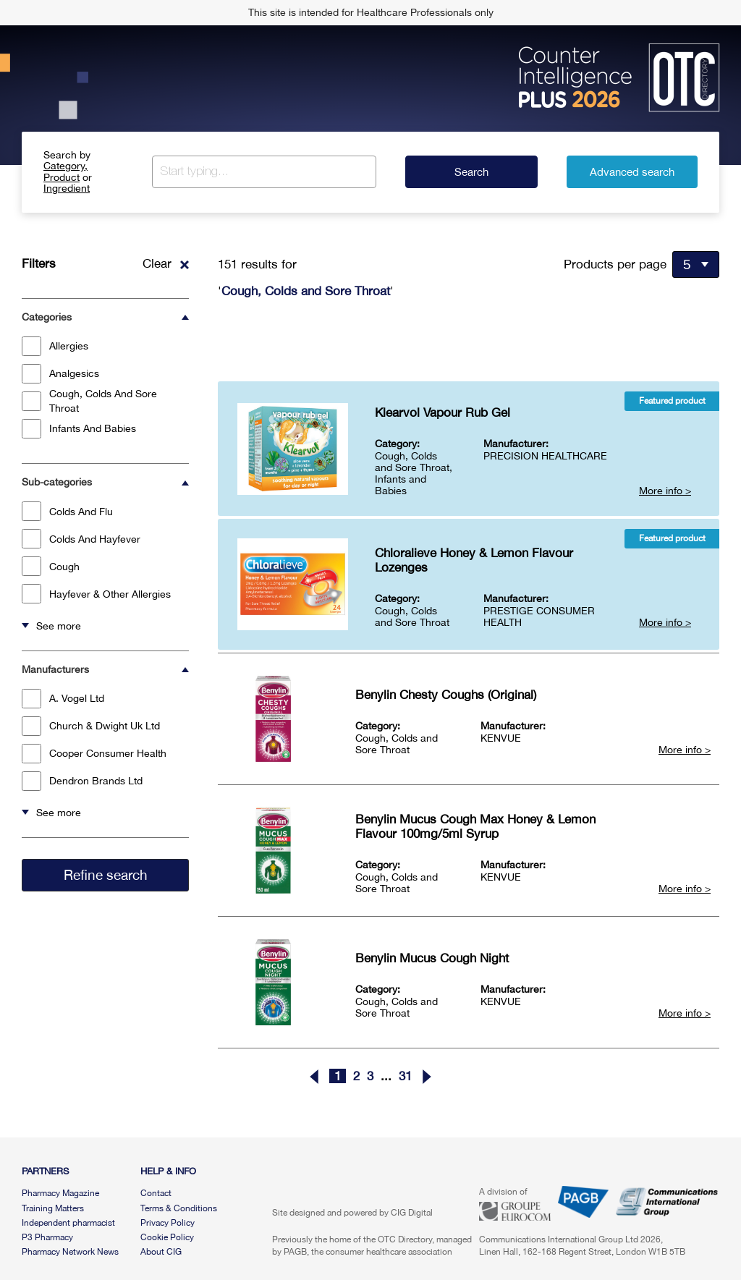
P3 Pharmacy (47, 1237)
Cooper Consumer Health (94, 753)
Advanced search (632, 172)
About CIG (161, 1252)
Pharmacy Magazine (60, 1193)
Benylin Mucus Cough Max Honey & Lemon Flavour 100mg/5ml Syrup (475, 826)
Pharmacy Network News (70, 1252)
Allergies (55, 346)
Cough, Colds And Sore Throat (89, 401)
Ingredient (66, 188)
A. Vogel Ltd (63, 698)
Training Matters (53, 1208)
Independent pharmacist (68, 1223)
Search (471, 172)
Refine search (106, 875)
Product (61, 177)
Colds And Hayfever (81, 538)
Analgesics (60, 373)
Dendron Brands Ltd (82, 781)
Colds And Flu (67, 511)
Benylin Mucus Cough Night (432, 958)
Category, (65, 165)
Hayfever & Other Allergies (96, 593)
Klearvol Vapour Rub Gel (442, 412)
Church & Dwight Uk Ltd (91, 726)
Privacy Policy (167, 1223)
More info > (665, 490)
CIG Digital (412, 1213)
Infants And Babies (79, 428)
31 (405, 1076)
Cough (51, 566)
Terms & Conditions (178, 1208)
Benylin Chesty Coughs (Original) (445, 694)
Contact (156, 1193)
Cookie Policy (167, 1237)
